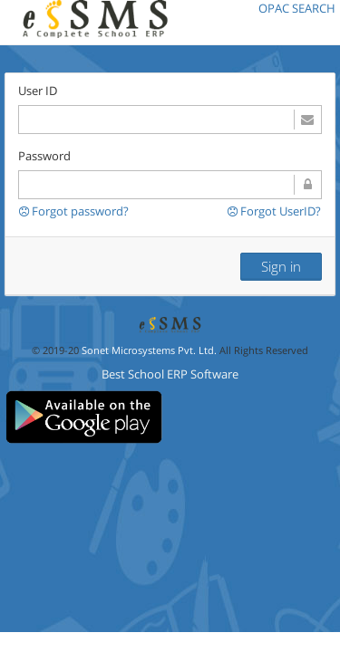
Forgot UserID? (274, 211)
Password (44, 156)
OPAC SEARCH (296, 8)
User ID (37, 90)
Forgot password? (74, 211)
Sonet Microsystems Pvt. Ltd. (149, 350)
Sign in (281, 266)
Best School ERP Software (170, 374)
